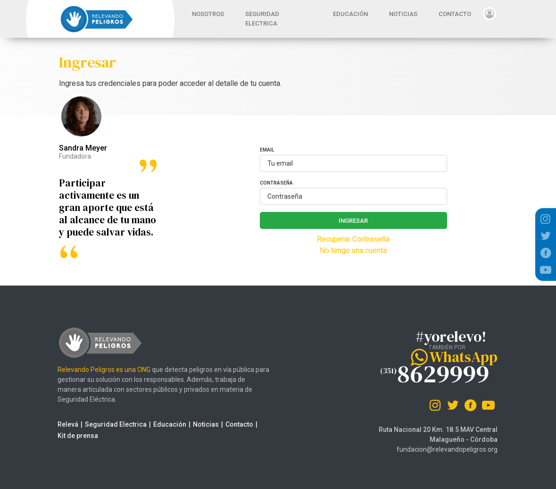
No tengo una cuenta (353, 250)
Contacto (234, 424)
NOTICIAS (403, 13)
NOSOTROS (208, 13)
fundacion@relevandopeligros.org (447, 449)
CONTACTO (455, 13)
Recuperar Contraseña (353, 239)
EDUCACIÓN (350, 13)
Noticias (200, 424)
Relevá (62, 424)
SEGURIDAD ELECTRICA (262, 18)
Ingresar (353, 220)
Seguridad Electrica (110, 424)
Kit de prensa (72, 435)
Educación (164, 424)
